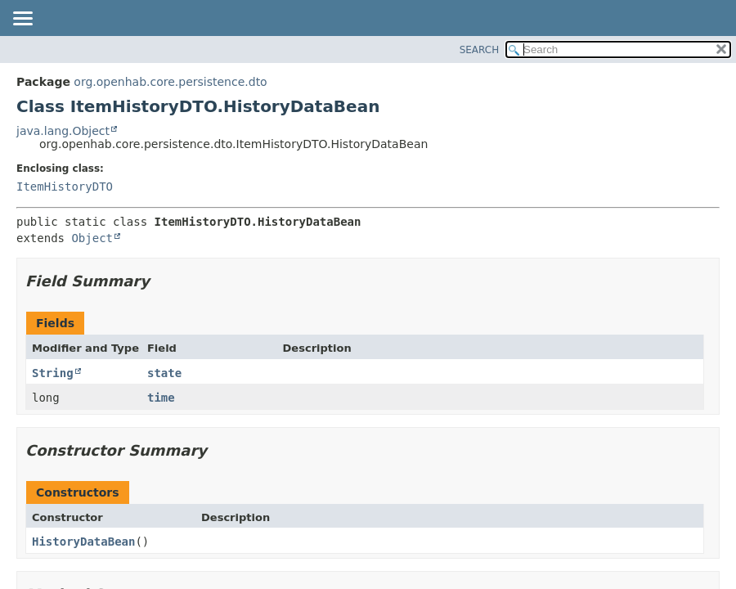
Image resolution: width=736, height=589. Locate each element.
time (161, 397)
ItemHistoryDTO (64, 186)
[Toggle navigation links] (22, 19)
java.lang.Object (63, 130)
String (53, 373)
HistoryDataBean (83, 541)
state (164, 373)
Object (92, 238)
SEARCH (480, 50)
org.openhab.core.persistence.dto (170, 81)
